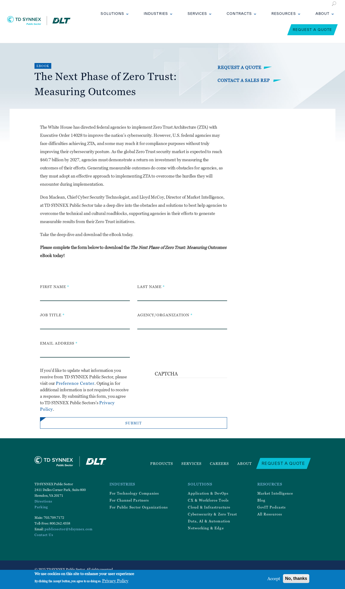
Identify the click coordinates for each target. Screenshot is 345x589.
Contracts (239, 14)
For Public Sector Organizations (138, 507)
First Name (53, 286)
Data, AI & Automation (209, 521)
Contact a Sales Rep (244, 80)
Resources (283, 14)
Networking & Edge (206, 528)
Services (197, 14)
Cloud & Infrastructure (209, 507)
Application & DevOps (208, 493)
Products (161, 463)
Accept (273, 578)
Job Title (50, 315)
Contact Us (43, 535)
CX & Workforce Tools (208, 500)
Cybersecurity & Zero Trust (212, 514)
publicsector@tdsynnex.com (68, 529)
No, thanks (296, 578)
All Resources (269, 514)
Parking (41, 507)
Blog (261, 500)
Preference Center (75, 383)
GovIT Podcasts (271, 507)
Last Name (149, 286)
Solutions (112, 14)
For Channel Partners (129, 500)
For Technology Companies (134, 493)
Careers (219, 463)
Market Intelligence (275, 493)
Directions (43, 501)
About (322, 14)
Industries (156, 14)
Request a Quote (312, 30)
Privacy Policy (115, 580)
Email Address (57, 343)
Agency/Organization (163, 315)
